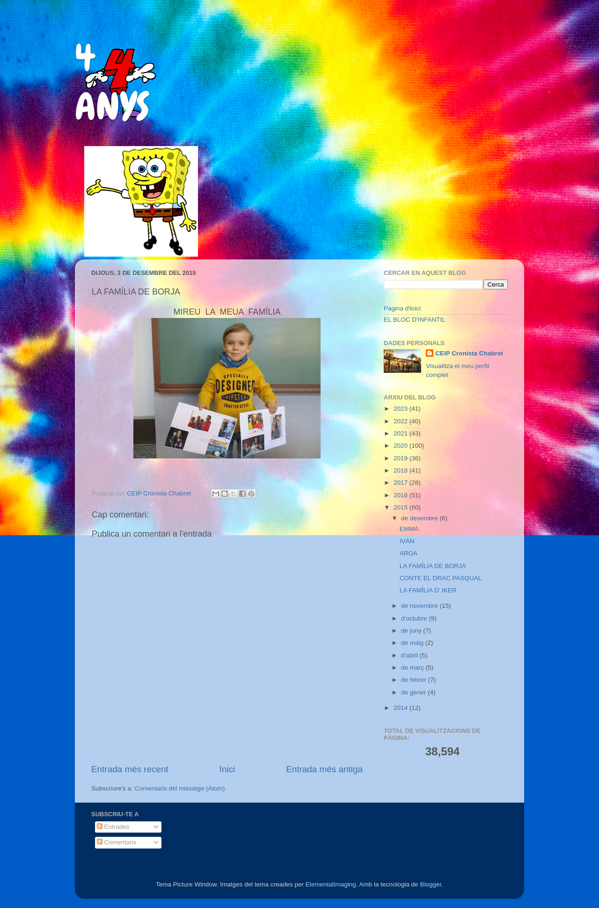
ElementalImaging (331, 884)
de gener (414, 692)
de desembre (420, 518)
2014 (401, 707)
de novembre (420, 605)
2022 (401, 421)
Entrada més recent (129, 769)
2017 (401, 482)
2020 (401, 445)
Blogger (430, 884)
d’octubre (415, 618)
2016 (401, 495)
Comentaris (117, 842)
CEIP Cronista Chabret (469, 353)
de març (413, 667)
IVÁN (407, 541)
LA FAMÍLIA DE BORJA (433, 565)
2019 (401, 458)
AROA (408, 553)
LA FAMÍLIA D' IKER (428, 590)
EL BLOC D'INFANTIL (415, 319)
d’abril (410, 655)
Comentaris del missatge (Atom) (180, 788)
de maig (413, 642)
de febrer (414, 679)
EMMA (409, 528)
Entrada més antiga (324, 769)
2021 (401, 433)
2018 (401, 470)
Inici (227, 769)
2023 (401, 408)
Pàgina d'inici (402, 308)
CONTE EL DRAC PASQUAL (441, 578)
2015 (401, 507)
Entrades (113, 826)
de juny (412, 630)
